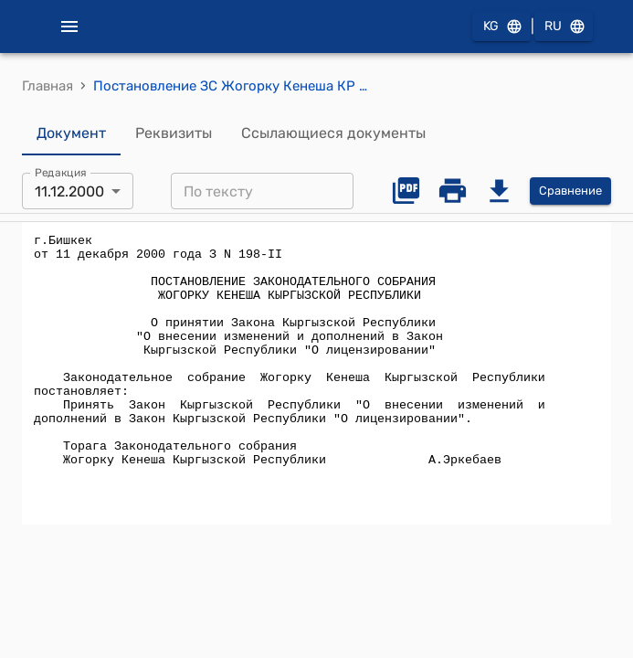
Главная (47, 86)
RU (563, 27)
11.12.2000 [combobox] (69, 191)
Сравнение (570, 191)
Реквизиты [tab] (174, 133)
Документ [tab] (71, 133)
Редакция (61, 172)
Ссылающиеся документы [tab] (333, 133)
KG (501, 27)
